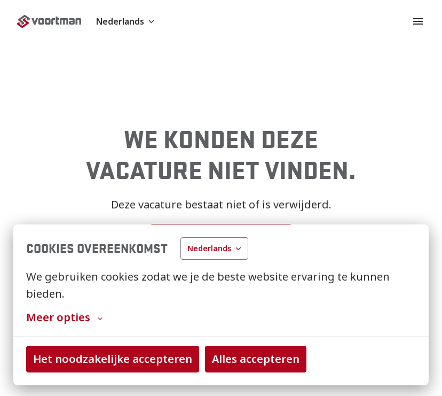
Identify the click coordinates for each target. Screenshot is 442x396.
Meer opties (64, 317)
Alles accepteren (255, 359)
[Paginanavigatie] (418, 21)
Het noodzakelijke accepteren (112, 359)
